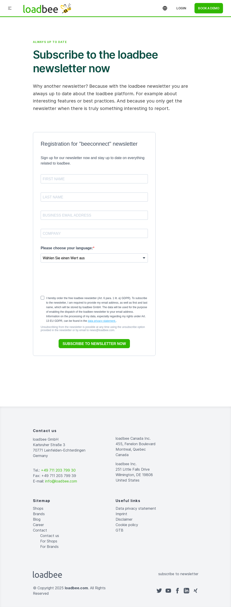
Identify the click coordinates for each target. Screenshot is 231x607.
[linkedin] (186, 590)
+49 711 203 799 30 (58, 470)
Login (181, 8)
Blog (36, 519)
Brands (39, 514)
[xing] (195, 590)
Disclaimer (124, 519)
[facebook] (177, 590)
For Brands (49, 546)
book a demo (209, 8)
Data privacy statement (136, 508)
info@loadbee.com (61, 481)
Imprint (121, 514)
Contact (40, 530)
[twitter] (159, 590)
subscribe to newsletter (178, 574)
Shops (38, 508)
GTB (119, 530)
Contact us (49, 535)
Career (38, 524)
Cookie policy (127, 524)
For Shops (48, 541)
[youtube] (168, 590)
